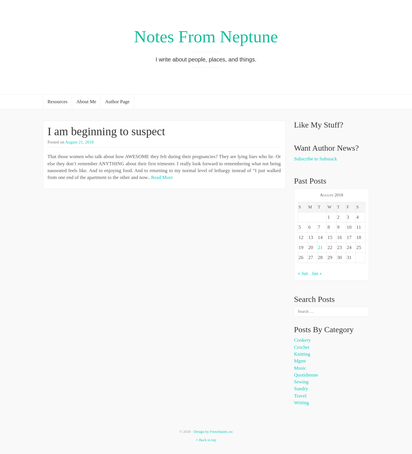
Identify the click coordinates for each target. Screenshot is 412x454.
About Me (86, 101)
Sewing (301, 382)
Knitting (302, 354)
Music (300, 368)
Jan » (317, 273)
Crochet (302, 347)
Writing (301, 402)
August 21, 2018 (79, 142)
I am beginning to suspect (106, 131)
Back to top (206, 440)
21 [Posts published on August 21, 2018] (320, 247)
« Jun (303, 273)
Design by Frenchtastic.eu (213, 431)
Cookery (302, 340)
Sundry (301, 388)
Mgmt (300, 361)
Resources (57, 101)
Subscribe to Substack (315, 159)
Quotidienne (306, 375)
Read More (162, 177)
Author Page (117, 101)
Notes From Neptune (206, 36)
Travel (300, 396)
